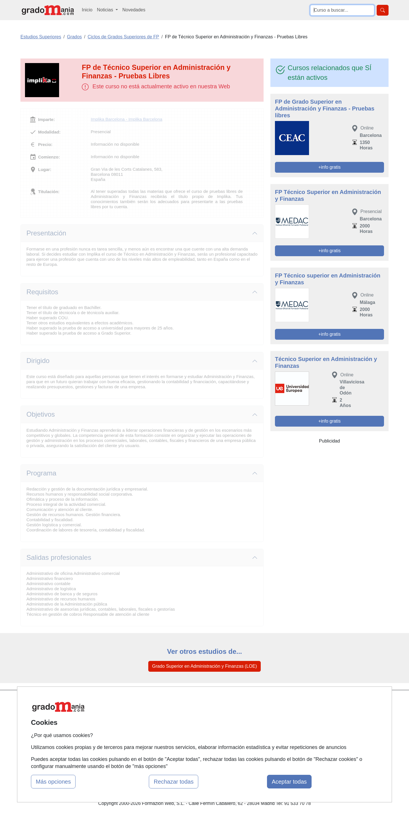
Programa (41, 473)
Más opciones (53, 782)
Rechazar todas (173, 782)
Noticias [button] (105, 9)
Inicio (87, 9)
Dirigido (37, 360)
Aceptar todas (289, 782)
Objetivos (40, 414)
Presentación (46, 233)
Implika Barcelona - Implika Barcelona (126, 119)
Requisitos (42, 292)
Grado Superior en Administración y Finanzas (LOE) (204, 666)
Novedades (133, 9)
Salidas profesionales (58, 557)
